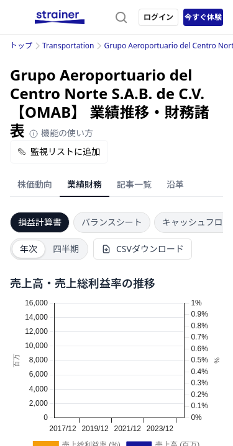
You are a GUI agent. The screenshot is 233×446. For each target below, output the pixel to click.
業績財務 (84, 184)
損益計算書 (40, 222)
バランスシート (111, 222)
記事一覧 (134, 184)
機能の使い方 (61, 133)
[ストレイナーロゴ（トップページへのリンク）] (60, 17)
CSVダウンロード (142, 249)
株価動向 (34, 184)
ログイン (158, 17)
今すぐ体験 (203, 17)
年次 (28, 249)
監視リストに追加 (59, 151)
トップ (21, 45)
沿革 (175, 184)
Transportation (68, 45)
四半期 (66, 249)
